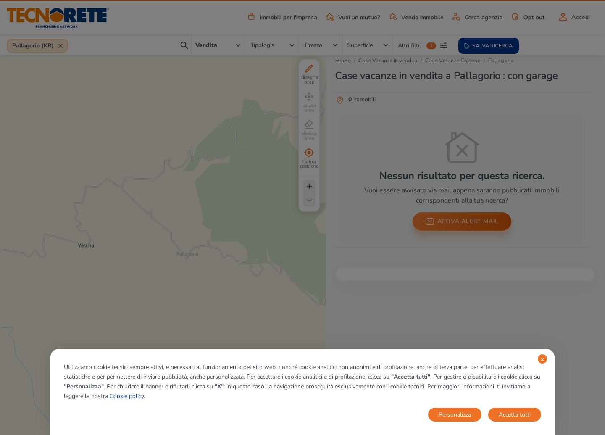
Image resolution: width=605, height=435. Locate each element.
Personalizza (455, 415)
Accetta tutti (515, 415)
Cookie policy (127, 396)
